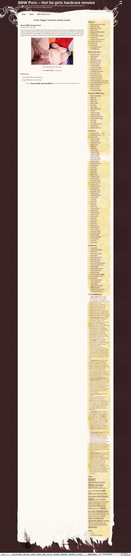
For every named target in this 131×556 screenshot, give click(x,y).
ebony (94, 508)
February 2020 (95, 154)
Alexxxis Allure (95, 432)
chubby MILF (101, 501)
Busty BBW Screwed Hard (31, 25)
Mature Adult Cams (96, 84)
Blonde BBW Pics (96, 270)
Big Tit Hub (94, 30)
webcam (93, 526)
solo (96, 523)
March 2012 (94, 210)
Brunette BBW (95, 272)
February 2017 (95, 208)
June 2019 (94, 169)
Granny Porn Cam (96, 79)
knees (92, 516)
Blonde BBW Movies (97, 268)
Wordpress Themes (96, 535)
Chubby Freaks (93, 502)
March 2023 (94, 150)
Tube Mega (94, 45)
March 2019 (94, 174)
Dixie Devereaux (96, 317)
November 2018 (95, 182)
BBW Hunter (96, 484)
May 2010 (94, 221)
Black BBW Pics (95, 259)
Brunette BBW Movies (97, 274)
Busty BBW (94, 278)
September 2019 (96, 163)
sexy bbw (93, 120)
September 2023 (96, 142)
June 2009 (94, 242)
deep (98, 505)
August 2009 (94, 238)
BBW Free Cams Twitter (98, 24)
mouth (96, 518)
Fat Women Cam (96, 69)
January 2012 (95, 214)
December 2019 (95, 157)
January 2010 (95, 229)
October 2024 (95, 133)
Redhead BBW (95, 287)
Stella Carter (94, 296)
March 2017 (94, 206)
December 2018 (95, 180)
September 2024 (96, 135)
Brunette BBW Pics (96, 276)
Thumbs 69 (94, 43)
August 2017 (94, 197)
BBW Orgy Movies (96, 253)
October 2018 (95, 184)
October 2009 (95, 235)
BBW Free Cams (96, 95)
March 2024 (94, 137)
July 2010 (93, 218)
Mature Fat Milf (95, 86)
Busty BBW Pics (95, 281)
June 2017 (94, 201)
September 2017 (96, 195)
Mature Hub (94, 37)
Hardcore (102, 511)
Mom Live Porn (95, 88)
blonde (94, 493)
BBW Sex (93, 58)
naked (101, 518)
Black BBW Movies (96, 257)
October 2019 (95, 161)
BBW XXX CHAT (96, 60)
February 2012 (95, 212)
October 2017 (95, 193)
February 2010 (95, 227)
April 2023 (94, 148)
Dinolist (93, 110)
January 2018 (95, 188)
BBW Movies (94, 56)
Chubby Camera (96, 64)
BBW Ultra (94, 101)
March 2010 (94, 225)
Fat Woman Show (96, 67)
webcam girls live (96, 127)
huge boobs (92, 514)
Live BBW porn (96, 294)
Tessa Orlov (94, 360)
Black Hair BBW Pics (47, 83)
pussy (100, 520)
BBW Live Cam (95, 54)
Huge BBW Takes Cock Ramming (32, 80)
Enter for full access (52, 70)
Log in (92, 533)
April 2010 (94, 223)
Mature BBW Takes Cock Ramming (32, 77)
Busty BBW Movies (96, 280)
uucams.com (94, 126)
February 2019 (95, 176)
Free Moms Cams (96, 75)
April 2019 (94, 172)
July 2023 (93, 146)
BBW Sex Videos (96, 28)
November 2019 (95, 159)
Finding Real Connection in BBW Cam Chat (98, 378)
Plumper (93, 520)
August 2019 (94, 165)
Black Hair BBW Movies (98, 263)
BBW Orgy (94, 251)
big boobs (92, 490)
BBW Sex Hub (95, 26)
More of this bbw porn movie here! (52, 67)
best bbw (93, 105)
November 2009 (95, 233)
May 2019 (94, 171)
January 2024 (95, 140)
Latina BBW (94, 283)
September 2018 (96, 186)
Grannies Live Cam (96, 77)
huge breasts (101, 514)
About (31, 14)
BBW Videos (94, 103)
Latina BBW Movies (96, 285)
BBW (92, 479)
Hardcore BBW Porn (97, 116)
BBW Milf (93, 97)
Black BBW (94, 107)
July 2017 (93, 199)
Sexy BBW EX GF (96, 124)
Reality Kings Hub (96, 41)
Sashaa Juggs (95, 453)
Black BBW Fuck (96, 109)
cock (107, 502)
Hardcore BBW (95, 114)
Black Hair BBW (35, 83)
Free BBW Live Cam (97, 71)
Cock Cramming (94, 503)
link (129, 523)
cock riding (103, 503)
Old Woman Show (96, 90)
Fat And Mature (95, 65)
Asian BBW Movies (96, 250)
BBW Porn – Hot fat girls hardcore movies (56, 3)
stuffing (95, 524)
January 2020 (95, 156)
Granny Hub (94, 34)
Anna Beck (94, 339)
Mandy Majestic (95, 394)
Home (24, 14)
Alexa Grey (94, 411)
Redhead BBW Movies (97, 289)
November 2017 (95, 191)
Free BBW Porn (95, 73)
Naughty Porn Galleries (98, 39)
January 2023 (95, 152)
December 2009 (95, 231)
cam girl (97, 499)
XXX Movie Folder (96, 47)
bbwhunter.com (96, 487)
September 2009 (96, 236)
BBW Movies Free (43, 14)
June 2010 (94, 219)
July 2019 (93, 167)
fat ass (97, 508)
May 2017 (94, 203)
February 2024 (95, 139)
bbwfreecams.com (97, 482)
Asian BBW (94, 248)
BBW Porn (94, 99)
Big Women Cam (96, 62)
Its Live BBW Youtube (97, 35)
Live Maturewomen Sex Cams (100, 82)
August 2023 (94, 144)
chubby (103, 499)
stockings (91, 524)
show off (93, 523)
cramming (92, 506)
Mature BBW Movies (97, 118)
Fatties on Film (95, 112)
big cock (98, 491)
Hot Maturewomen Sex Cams (99, 80)
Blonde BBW (94, 266)
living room (97, 516)
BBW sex (105, 488)
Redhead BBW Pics (97, 291)
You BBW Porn (95, 49)
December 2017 (95, 189)
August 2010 (94, 216)
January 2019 (95, 178)
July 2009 (93, 240)
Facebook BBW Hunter (97, 32)
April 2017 (94, 204)
